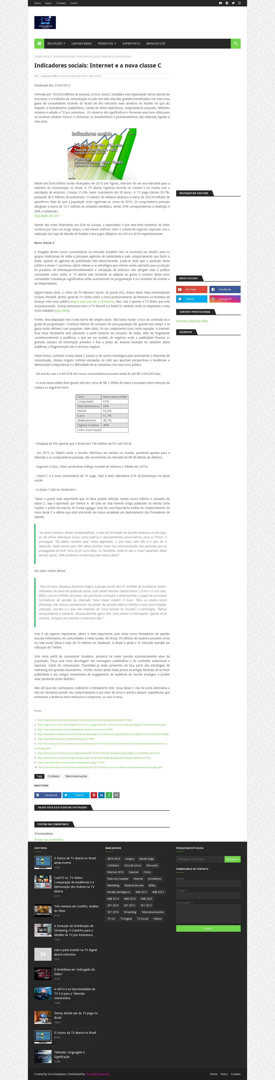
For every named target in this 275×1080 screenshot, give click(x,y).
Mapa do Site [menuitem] (156, 43)
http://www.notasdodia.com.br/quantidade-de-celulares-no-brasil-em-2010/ (75, 729)
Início (37, 3)
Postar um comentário (48, 839)
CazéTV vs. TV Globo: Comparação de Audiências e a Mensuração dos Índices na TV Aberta (74, 884)
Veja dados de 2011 (47, 216)
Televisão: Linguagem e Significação (69, 1055)
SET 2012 (129, 905)
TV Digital (126, 918)
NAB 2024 (130, 898)
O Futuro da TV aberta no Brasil (75, 1032)
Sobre (74, 3)
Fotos (147, 872)
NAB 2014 (113, 898)
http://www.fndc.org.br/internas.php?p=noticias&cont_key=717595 (71, 762)
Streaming (130, 912)
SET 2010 (113, 905)
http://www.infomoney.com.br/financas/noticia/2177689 (66, 739)
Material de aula (134, 885)
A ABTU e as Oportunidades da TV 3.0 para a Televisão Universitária (74, 993)
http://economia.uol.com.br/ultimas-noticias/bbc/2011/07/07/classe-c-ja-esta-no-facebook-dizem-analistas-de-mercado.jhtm (101, 767)
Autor (48, 3)
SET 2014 (113, 912)
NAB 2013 (158, 892)
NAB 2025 (146, 898)
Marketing (113, 885)
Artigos (129, 858)
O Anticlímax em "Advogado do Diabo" (74, 972)
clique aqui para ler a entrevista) (92, 301)
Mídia (152, 885)
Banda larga (146, 858)
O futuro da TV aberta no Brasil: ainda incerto (75, 860)
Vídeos (158, 918)
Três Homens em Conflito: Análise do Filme (76, 909)
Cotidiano (54, 776)
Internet (138, 878)
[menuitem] (39, 44)
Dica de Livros (133, 865)
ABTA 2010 (113, 858)
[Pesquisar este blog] (200, 859)
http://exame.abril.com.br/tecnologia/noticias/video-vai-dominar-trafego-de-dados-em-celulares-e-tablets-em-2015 (94, 758)
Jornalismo (154, 878)
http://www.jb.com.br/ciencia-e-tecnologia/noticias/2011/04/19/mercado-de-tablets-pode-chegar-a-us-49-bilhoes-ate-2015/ (99, 753)
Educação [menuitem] (54, 43)
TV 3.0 (111, 918)
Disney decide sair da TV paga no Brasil (76, 1015)
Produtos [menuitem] (105, 43)
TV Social (142, 918)
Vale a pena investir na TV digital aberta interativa (75, 952)
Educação (152, 865)
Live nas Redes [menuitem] (82, 43)
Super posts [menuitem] (131, 43)
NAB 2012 (141, 892)
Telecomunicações (64, 56)
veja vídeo (61, 310)
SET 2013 (146, 905)
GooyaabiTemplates (98, 1074)
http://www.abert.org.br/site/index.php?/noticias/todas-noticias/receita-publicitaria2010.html (85, 720)
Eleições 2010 (115, 872)
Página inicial (42, 56)
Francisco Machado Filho (73, 76)
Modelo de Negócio (118, 892)
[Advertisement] (208, 119)
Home (213, 1074)
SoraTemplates (57, 1074)
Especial (133, 872)
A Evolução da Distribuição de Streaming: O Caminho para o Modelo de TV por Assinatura (73, 930)
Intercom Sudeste (117, 878)
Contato (61, 3)
